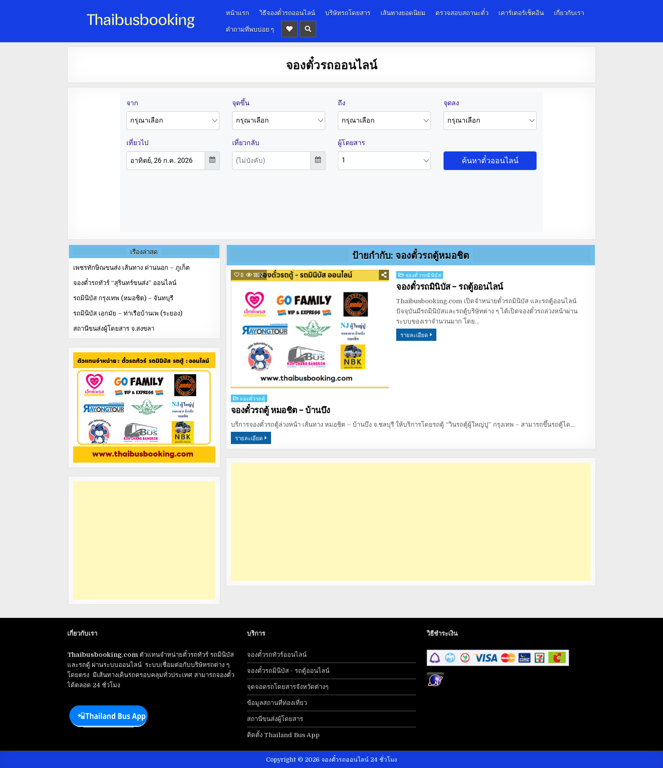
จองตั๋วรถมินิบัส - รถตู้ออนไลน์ (288, 671)
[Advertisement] (411, 522)
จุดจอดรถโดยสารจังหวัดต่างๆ (288, 687)
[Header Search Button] (308, 29)
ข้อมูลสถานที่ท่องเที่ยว (277, 703)
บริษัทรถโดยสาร (347, 12)
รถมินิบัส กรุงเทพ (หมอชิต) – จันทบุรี (123, 298)
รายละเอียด (414, 334)
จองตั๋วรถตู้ (252, 398)
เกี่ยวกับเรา (569, 12)
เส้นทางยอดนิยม (403, 12)
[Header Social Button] (289, 29)
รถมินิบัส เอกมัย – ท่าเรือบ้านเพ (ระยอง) (127, 313)
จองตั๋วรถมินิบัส (423, 274)
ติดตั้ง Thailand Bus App (283, 735)
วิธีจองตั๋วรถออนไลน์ (287, 12)
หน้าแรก (237, 12)
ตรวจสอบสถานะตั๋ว (462, 12)
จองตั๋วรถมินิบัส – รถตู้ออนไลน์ (449, 287)
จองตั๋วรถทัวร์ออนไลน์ (277, 654)
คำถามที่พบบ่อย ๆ (250, 28)
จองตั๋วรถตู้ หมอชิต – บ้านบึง (280, 410)
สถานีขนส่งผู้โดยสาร (275, 719)
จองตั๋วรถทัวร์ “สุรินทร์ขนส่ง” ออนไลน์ (124, 283)
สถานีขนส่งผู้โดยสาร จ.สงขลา (113, 328)
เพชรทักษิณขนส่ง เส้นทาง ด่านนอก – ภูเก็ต (131, 268)
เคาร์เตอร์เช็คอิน (521, 12)
